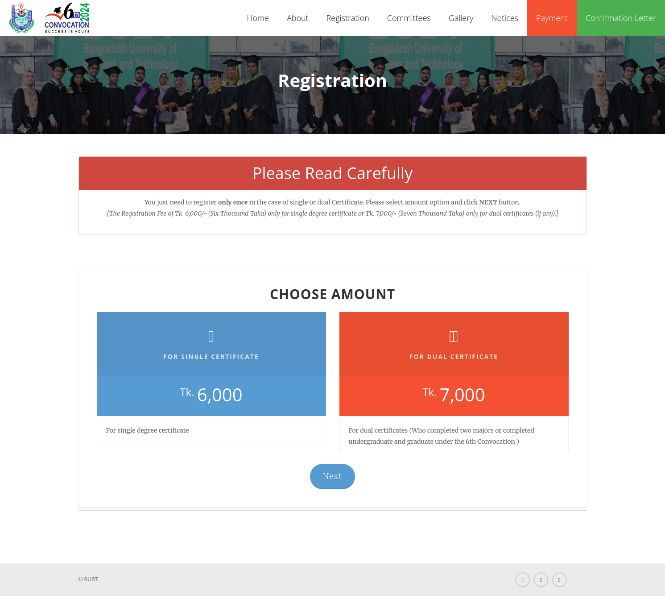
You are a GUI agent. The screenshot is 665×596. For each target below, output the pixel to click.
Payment (552, 18)
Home (258, 18)
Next (332, 476)
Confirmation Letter (621, 18)
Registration (347, 18)
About (298, 18)
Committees (409, 18)
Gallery (461, 18)
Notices (505, 18)
